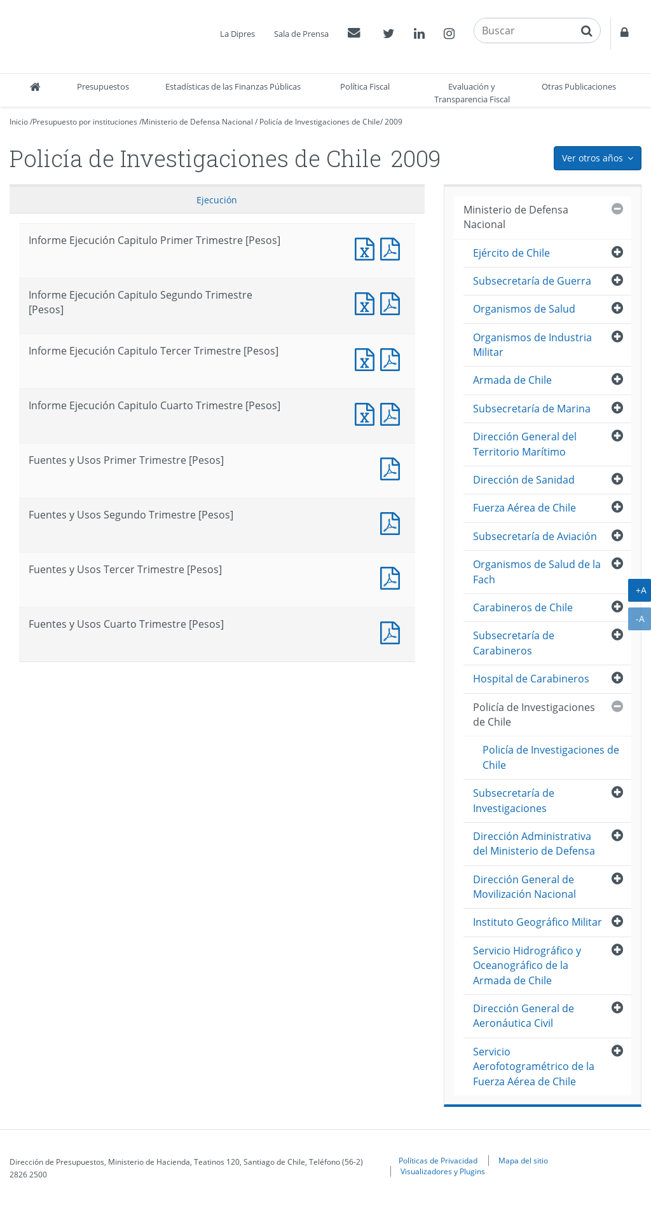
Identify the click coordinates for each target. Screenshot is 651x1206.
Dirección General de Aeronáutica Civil (523, 1015)
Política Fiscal (365, 86)
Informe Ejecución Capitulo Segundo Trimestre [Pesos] (367, 302)
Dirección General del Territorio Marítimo (525, 444)
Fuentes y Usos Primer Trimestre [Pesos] (393, 467)
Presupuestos (103, 86)
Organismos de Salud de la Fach (537, 571)
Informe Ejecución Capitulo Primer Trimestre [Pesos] (367, 247)
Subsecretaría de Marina (532, 409)
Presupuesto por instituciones (84, 121)
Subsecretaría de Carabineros (513, 642)
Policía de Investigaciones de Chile (319, 121)
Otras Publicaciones (579, 86)
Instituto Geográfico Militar (537, 922)
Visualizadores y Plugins (443, 1171)
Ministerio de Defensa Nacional (197, 121)
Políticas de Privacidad (438, 1160)
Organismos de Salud (524, 309)
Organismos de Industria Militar (532, 344)
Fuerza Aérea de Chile (524, 508)
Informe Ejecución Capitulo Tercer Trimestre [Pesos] (367, 358)
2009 (393, 121)
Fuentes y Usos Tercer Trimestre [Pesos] (393, 576)
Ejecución (216, 200)
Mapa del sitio (523, 1160)
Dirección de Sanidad (524, 480)
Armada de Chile (512, 380)
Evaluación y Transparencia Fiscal (472, 93)
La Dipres (237, 33)
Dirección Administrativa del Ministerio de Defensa (534, 843)
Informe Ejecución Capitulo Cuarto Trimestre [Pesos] (367, 412)
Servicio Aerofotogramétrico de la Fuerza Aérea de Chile (533, 1066)
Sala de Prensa (301, 33)
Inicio (19, 121)
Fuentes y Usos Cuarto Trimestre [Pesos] (393, 631)
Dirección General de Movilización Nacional (524, 886)
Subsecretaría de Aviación (535, 536)
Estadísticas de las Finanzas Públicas (233, 86)
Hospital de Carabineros (531, 679)
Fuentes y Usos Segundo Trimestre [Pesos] (393, 522)
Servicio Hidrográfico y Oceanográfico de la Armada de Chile (527, 965)
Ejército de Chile (511, 253)
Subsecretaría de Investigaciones (513, 800)
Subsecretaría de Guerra (532, 281)
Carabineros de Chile (523, 607)
